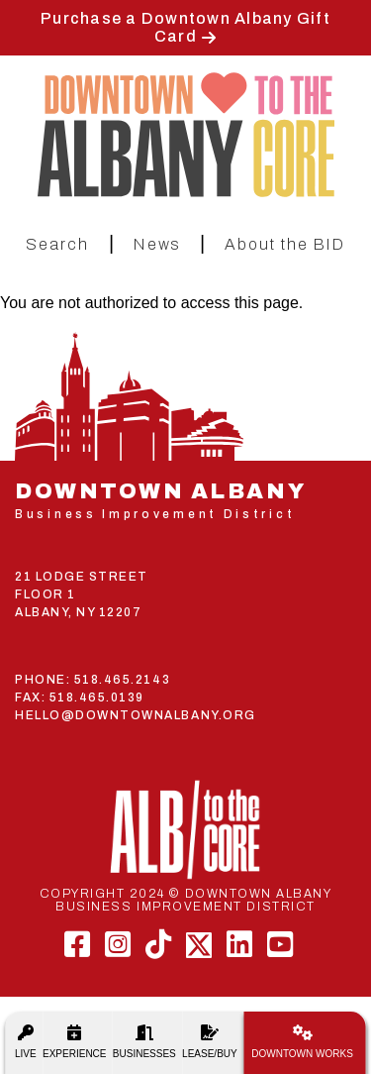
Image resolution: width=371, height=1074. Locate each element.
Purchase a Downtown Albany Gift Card (185, 27)
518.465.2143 (122, 680)
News (157, 244)
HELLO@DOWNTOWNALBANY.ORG (135, 715)
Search (57, 244)
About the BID (285, 244)
